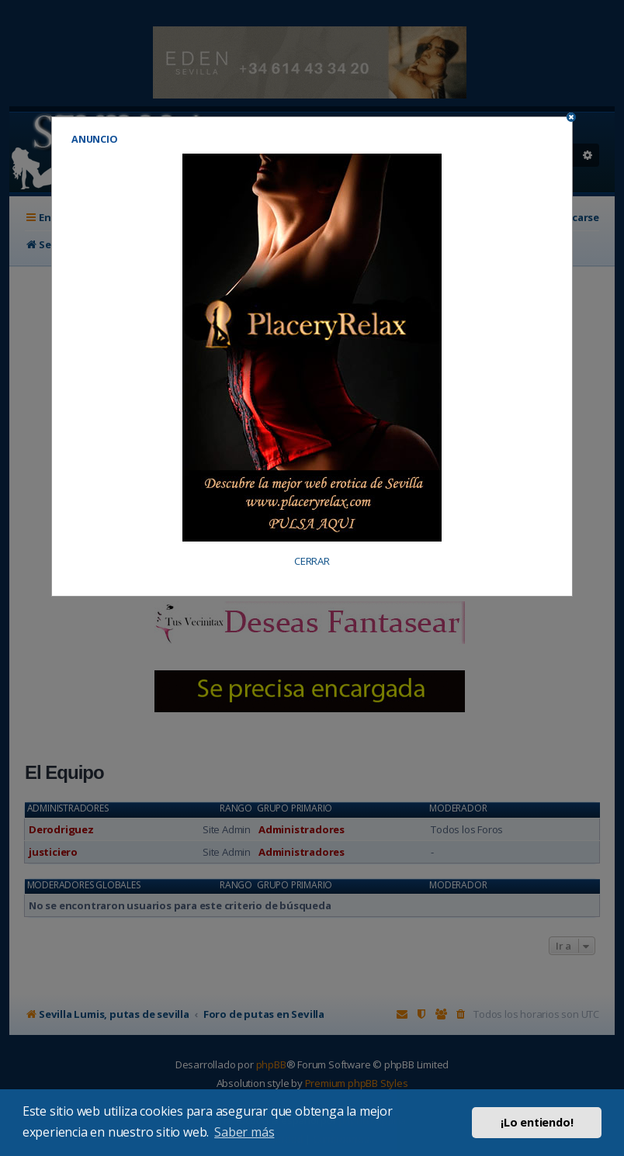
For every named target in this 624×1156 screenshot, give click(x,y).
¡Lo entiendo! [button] (537, 1122)
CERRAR (312, 561)
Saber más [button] (244, 1131)
